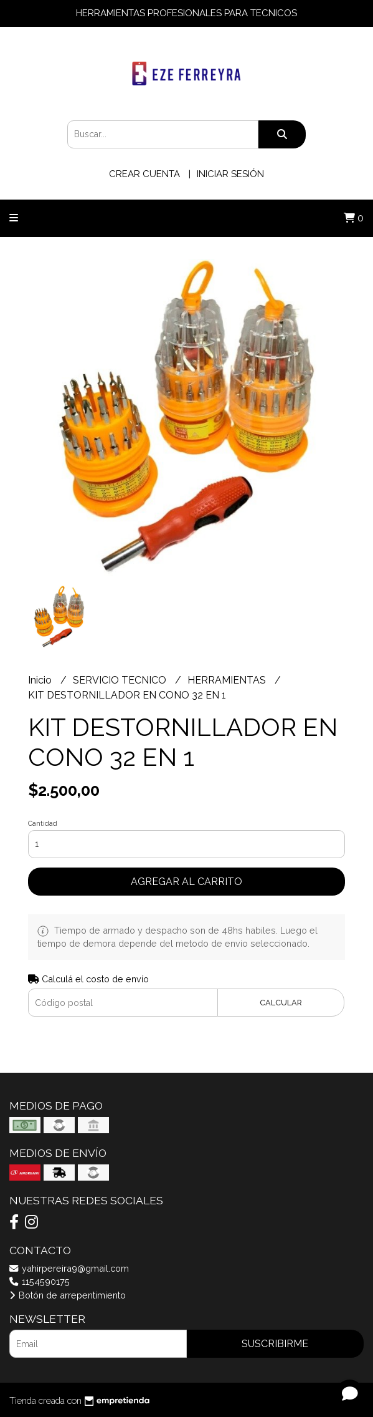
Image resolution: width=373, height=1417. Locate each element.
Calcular (281, 1002)
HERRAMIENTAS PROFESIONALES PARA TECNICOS (186, 13)
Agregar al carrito (186, 881)
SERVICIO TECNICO (121, 680)
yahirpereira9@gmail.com (69, 1268)
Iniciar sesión (230, 174)
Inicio (41, 680)
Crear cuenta (144, 174)
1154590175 (39, 1281)
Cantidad (42, 824)
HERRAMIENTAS (227, 680)
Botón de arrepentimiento (67, 1295)
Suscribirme (275, 1344)
